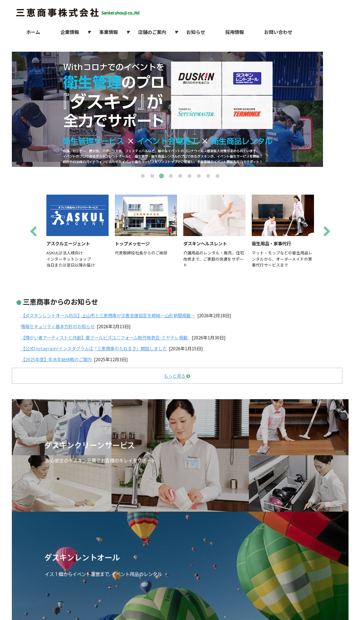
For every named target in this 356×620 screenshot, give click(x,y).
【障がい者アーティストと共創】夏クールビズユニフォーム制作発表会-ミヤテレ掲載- (105, 337)
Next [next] (327, 232)
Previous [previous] (33, 232)
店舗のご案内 (152, 32)
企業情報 (69, 32)
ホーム (33, 32)
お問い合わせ (278, 32)
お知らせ (195, 32)
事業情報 (108, 32)
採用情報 (234, 32)
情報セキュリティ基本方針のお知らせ (58, 326)
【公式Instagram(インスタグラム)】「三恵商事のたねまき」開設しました (94, 348)
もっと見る (177, 375)
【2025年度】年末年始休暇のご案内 (56, 359)
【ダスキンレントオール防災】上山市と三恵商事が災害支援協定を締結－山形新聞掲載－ (108, 315)
